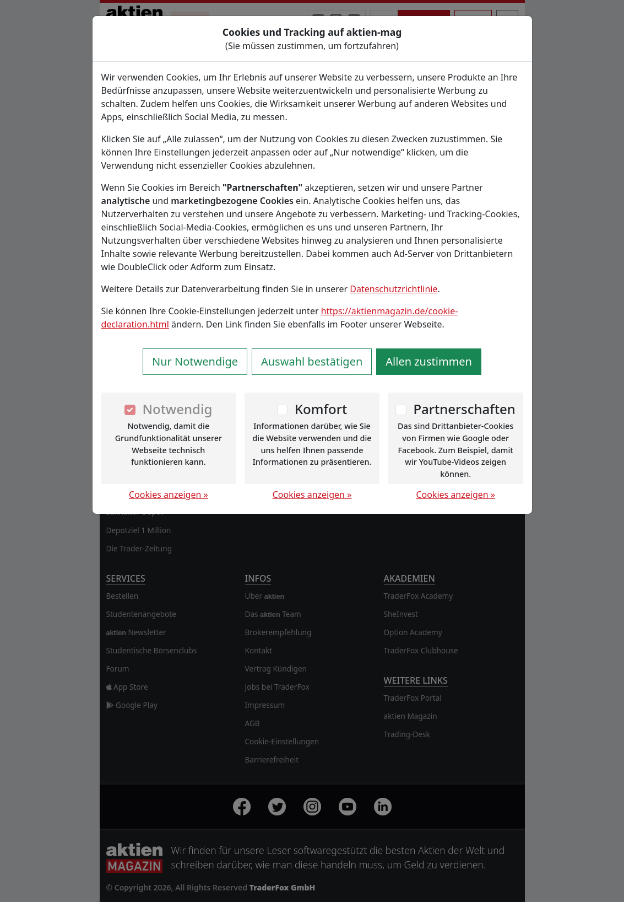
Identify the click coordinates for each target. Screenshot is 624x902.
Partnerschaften (464, 409)
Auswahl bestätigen (311, 361)
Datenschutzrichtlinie (393, 289)
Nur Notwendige (195, 361)
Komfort (321, 409)
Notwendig (177, 409)
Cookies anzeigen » (168, 494)
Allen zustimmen (429, 361)
